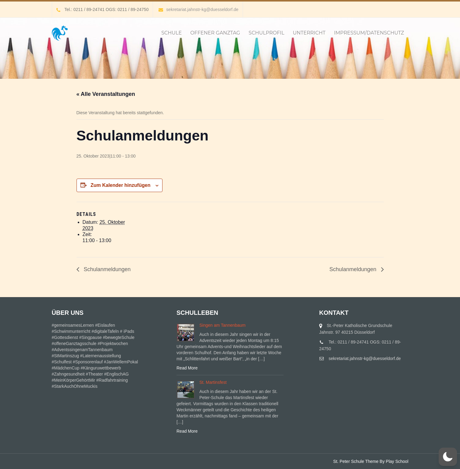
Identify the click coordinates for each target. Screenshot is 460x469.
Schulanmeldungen (106, 269)
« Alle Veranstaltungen (106, 94)
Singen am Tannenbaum (222, 325)
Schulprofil (266, 33)
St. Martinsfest (212, 382)
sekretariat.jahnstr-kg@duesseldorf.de (198, 9)
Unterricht (309, 33)
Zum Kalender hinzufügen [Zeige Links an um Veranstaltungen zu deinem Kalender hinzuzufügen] (120, 185)
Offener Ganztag (215, 33)
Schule (171, 33)
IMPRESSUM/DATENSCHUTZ (369, 33)
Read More (187, 367)
